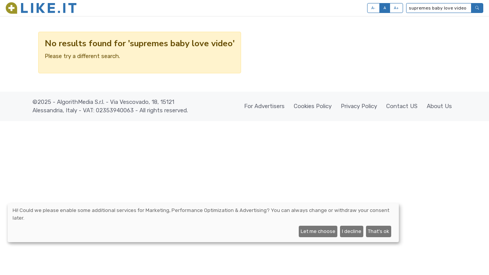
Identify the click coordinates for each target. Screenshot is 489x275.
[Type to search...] (438, 8)
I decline (351, 231)
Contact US (402, 106)
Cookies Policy (313, 106)
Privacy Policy (359, 106)
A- (373, 8)
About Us (439, 106)
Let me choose (318, 231)
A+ (396, 8)
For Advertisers (264, 106)
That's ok (378, 231)
